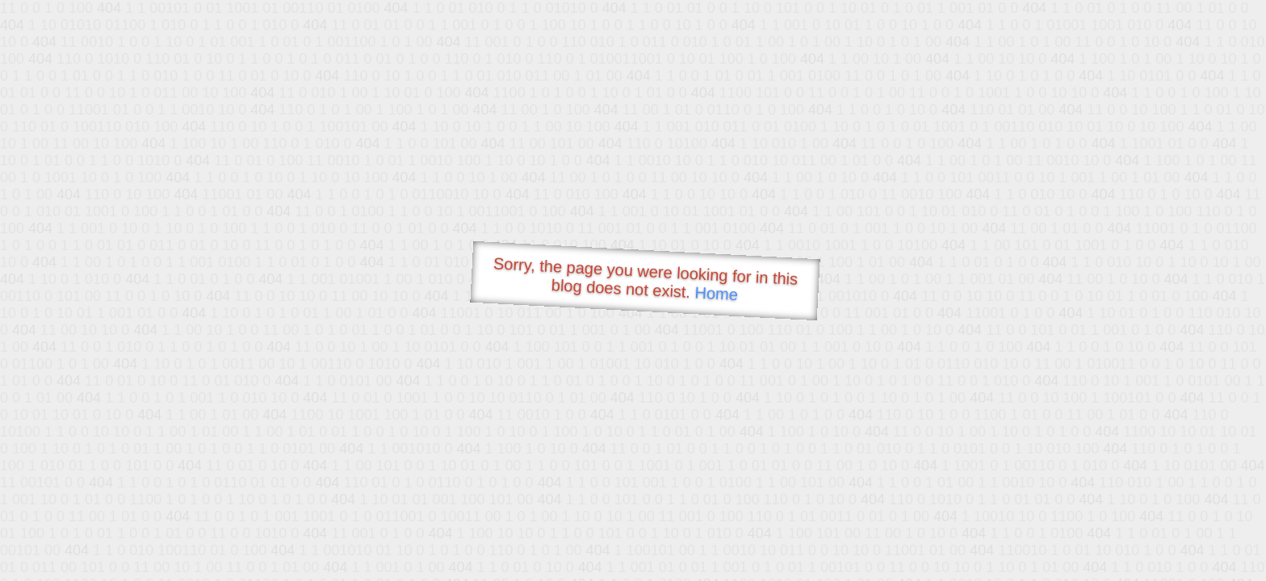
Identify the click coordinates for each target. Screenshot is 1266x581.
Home (716, 293)
